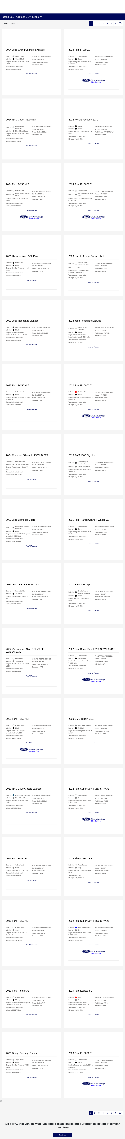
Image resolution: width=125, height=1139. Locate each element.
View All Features (31, 74)
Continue (62, 1135)
